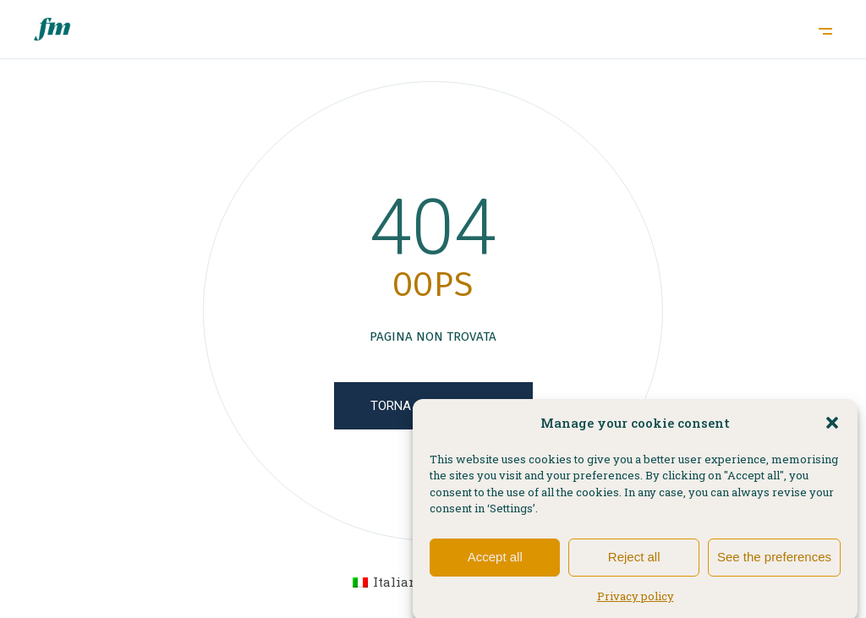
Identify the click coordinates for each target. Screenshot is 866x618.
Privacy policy (635, 602)
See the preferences (774, 563)
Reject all (634, 563)
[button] (832, 429)
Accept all (495, 563)
